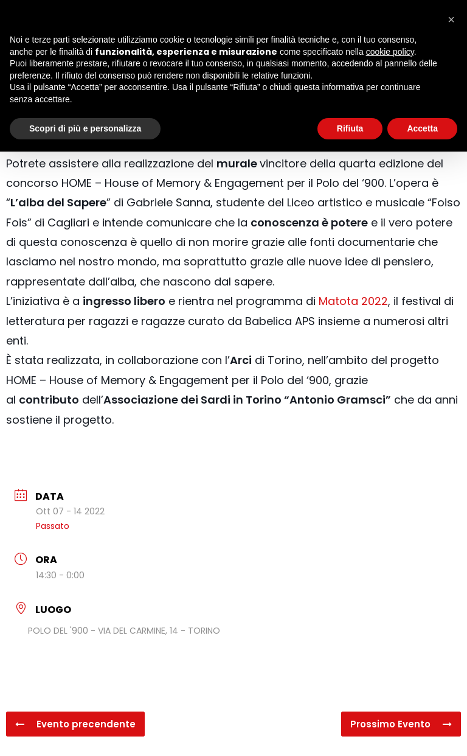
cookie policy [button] (390, 52)
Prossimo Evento (401, 724)
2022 (373, 301)
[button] (451, 19)
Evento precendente (75, 724)
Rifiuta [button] (350, 128)
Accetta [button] (422, 128)
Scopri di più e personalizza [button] (85, 128)
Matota (338, 301)
